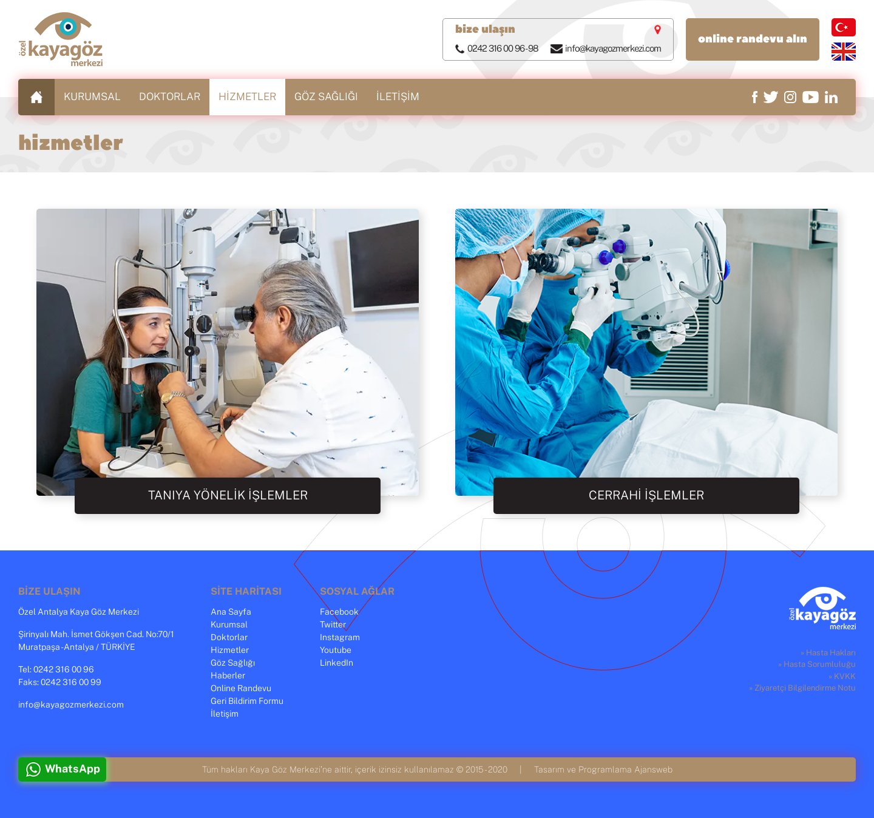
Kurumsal (229, 625)
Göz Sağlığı (233, 663)
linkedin (831, 97)
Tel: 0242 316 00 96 (56, 670)
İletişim (225, 714)
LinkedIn (336, 663)
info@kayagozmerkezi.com (613, 48)
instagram (790, 97)
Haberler (228, 676)
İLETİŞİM (397, 97)
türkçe (844, 27)
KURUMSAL (92, 97)
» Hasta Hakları (828, 653)
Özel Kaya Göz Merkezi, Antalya (60, 39)
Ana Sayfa (231, 612)
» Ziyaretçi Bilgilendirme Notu (802, 688)
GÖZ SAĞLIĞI (326, 97)
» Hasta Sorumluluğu (817, 665)
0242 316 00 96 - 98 (502, 48)
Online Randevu (241, 688)
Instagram (340, 638)
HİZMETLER (247, 97)
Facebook (339, 612)
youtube (810, 97)
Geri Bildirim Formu (247, 701)
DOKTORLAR (169, 97)
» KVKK (842, 677)
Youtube (335, 650)
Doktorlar (229, 638)
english (844, 51)
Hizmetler (230, 650)
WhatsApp (72, 769)
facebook (754, 97)
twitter (771, 97)
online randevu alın (752, 39)
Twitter (333, 625)
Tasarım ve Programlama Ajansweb (603, 769)
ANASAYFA (36, 97)
